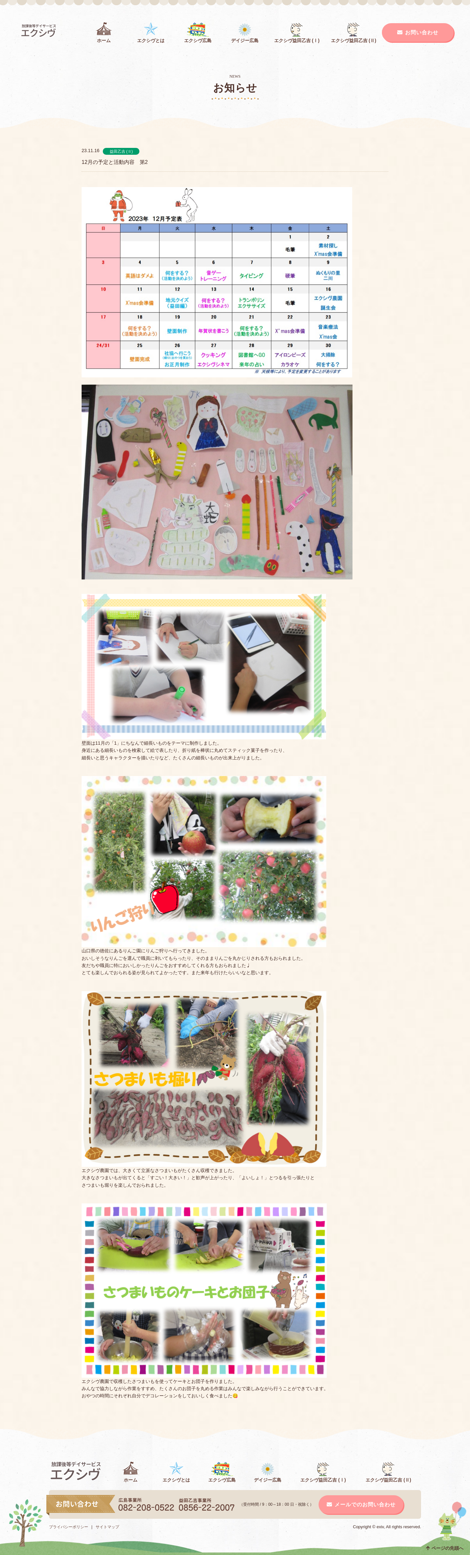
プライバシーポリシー (68, 1527)
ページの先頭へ (444, 1548)
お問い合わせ (417, 32)
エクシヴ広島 (198, 32)
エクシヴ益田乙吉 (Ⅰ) (296, 32)
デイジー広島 (245, 32)
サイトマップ (107, 1527)
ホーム (104, 32)
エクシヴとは (151, 32)
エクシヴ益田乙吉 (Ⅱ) (353, 32)
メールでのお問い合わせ (361, 1504)
